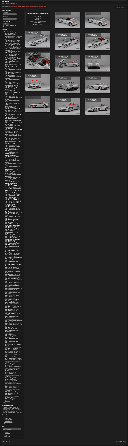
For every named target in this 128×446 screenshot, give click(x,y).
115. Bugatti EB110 (10, 183)
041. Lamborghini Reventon (12, 320)
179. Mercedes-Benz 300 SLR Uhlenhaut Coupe (13, 45)
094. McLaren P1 (9, 221)
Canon (18, 408)
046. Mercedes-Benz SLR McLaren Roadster (12, 310)
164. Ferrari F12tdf (10, 74)
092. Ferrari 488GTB (10, 223)
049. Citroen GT (9, 305)
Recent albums (8, 421)
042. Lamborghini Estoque (12, 319)
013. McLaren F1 (9, 373)
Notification (7, 436)
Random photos (8, 422)
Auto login (6, 21)
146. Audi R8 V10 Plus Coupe (13, 111)
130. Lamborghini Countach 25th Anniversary (12, 147)
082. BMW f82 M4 (10, 240)
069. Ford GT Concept (11, 267)
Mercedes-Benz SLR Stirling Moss (67, 20)
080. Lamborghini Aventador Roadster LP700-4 (12, 244)
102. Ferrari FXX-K (10, 205)
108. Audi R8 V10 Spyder (12, 194)
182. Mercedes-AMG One (12, 40)
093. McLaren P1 (9, 222)
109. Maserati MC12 (10, 193)
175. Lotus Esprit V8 (10, 53)
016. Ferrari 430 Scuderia (12, 368)
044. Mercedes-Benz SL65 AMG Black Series (12, 314)
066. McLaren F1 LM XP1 (12, 274)
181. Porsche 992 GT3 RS (12, 41)
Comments (7, 433)
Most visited (7, 417)
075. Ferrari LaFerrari (11, 254)
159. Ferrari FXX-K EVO (11, 83)
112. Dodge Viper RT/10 (11, 187)
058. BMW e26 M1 (10, 289)
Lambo (15, 411)
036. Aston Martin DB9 (11, 329)
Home (12, 6)
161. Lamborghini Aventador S (13, 79)
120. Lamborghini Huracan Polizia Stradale (12, 172)
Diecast (15, 408)
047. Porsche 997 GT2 (11, 308)
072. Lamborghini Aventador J (13, 259)
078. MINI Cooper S (10, 249)
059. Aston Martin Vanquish (12, 288)
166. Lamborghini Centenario (13, 69)
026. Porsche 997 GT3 (11, 350)
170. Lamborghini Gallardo (12, 60)
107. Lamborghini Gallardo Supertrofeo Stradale (12, 196)
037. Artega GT (9, 327)
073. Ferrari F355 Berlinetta (12, 257)
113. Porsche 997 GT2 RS (12, 186)
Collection (5, 407)
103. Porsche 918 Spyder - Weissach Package (12, 203)
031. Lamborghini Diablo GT (12, 338)
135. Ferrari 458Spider (11, 138)
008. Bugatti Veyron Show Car (13, 383)
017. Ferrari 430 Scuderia (12, 366)
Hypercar (5, 412)
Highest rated (7, 418)
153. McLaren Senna (10, 95)
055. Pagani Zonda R (11, 295)
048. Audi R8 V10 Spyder (12, 306)
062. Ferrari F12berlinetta (12, 282)
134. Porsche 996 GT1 (11, 139)
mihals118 (15, 407)
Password (5, 17)
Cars (5, 401)
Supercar (14, 409)
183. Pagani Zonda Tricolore (12, 37)
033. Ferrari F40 (9, 334)
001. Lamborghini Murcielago (13, 399)
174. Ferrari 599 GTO (11, 54)
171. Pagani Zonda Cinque (12, 58)
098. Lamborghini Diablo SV (12, 212)
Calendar (6, 424)
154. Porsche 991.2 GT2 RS (12, 92)
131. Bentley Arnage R (11, 145)
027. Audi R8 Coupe (10, 348)
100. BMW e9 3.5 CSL (11, 208)
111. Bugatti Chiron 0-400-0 (12, 188)
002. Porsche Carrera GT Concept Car (12, 396)
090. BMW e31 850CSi (11, 226)
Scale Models (18, 6)
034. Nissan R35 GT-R (11, 333)
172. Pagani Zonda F (10, 57)
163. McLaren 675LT (10, 75)
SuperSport (9, 409)
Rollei (4, 409)
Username (5, 12)
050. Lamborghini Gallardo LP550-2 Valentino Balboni (12, 303)
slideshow (123, 7)
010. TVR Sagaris (10, 380)
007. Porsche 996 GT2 (11, 386)
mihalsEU (10, 408)
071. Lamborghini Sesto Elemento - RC (11, 262)
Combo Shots (9, 33)
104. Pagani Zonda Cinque (12, 201)
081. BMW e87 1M (10, 242)
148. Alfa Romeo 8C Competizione (10, 106)
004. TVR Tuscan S (10, 392)
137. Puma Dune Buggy (11, 134)
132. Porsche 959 (10, 144)
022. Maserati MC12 (10, 357)
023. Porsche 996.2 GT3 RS (12, 354)
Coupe (20, 412)
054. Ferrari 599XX (10, 296)
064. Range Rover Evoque (12, 278)
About (5, 435)
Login (3, 441)
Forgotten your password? (9, 25)
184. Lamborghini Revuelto (12, 36)
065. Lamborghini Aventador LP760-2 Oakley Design (12, 276)
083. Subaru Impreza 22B (12, 239)
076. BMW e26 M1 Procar (12, 253)
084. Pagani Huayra (10, 237)
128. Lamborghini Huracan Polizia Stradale (12, 153)
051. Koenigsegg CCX (11, 301)
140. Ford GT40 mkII (10, 128)
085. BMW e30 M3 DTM (11, 236)
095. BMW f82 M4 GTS (11, 219)
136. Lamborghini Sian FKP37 (13, 135)
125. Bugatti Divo (9, 159)
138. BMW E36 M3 (10, 132)
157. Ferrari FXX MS (10, 86)
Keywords (6, 431)
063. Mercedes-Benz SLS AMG (13, 280)
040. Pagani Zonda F (10, 322)
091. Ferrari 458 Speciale (12, 225)
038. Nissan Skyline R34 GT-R (13, 324)
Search (6, 432)
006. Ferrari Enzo (10, 387)
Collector (10, 407)
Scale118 (5, 408)
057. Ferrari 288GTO (10, 291)
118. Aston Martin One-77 (12, 177)
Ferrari (16, 412)
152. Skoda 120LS (10, 96)
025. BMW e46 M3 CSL (11, 351)
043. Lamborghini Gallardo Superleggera (12, 317)
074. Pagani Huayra (10, 256)
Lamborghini (11, 411)
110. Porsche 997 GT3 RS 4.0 (13, 190)
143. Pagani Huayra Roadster (13, 120)
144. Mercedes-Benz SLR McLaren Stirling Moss (34, 6)
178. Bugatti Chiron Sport (12, 47)
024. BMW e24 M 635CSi (12, 352)
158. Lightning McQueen (11, 85)
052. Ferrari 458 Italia (11, 299)
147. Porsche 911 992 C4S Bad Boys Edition (12, 109)
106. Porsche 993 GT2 (11, 198)
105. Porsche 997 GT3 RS (12, 200)
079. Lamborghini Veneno (12, 246)
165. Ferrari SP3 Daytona (12, 72)
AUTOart (5, 411)
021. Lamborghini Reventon (12, 358)
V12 (18, 409)
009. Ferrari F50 (9, 382)
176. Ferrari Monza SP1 (11, 51)
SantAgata (10, 412)
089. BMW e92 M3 (10, 228)
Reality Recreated (10, 34)
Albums (4, 30)
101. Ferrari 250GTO (10, 207)
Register (5, 26)
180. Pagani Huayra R (11, 43)
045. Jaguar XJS (9, 312)
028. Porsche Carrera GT (12, 347)
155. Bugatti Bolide (10, 90)
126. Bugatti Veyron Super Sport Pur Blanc (12, 157)
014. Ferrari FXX (9, 372)
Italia (20, 409)
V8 (14, 412)
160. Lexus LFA (9, 82)
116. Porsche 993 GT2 (11, 181)
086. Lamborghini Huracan (12, 235)
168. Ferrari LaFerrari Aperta (12, 64)
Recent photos (8, 419)
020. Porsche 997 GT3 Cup (12, 359)
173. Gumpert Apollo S (11, 55)
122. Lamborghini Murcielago (13, 166)
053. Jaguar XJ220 (10, 298)
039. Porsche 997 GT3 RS (12, 323)
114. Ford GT (8, 184)
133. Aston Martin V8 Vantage (13, 141)
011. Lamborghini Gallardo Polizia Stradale (12, 378)
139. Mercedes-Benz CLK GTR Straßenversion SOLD (13, 130)
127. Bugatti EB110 (10, 155)
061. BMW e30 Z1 (10, 284)
